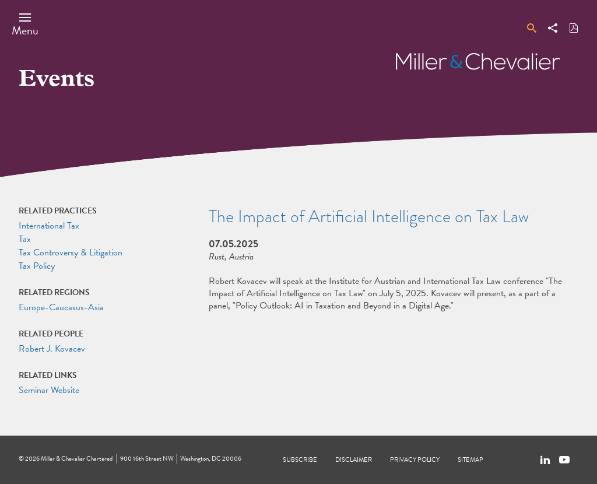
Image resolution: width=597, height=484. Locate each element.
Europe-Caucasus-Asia (61, 307)
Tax (25, 239)
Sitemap (470, 460)
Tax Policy (37, 266)
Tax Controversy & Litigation (70, 252)
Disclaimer (353, 460)
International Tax (49, 226)
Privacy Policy (415, 460)
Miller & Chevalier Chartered (77, 459)
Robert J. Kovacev (52, 349)
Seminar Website (49, 390)
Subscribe (300, 460)
